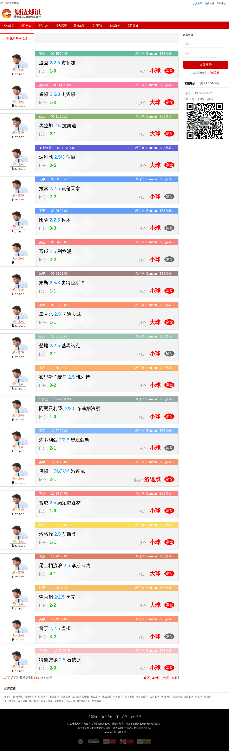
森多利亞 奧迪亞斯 (64, 439)
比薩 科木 (55, 219)
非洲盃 (43, 399)
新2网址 (26, 25)
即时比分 (43, 25)
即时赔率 (61, 25)
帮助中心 (221, 3)
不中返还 (121, 716)
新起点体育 (142, 696)
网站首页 (8, 25)
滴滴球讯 (165, 696)
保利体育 (118, 696)
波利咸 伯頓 (57, 157)
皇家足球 (70, 701)
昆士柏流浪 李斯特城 (64, 565)
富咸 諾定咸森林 (60, 502)
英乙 (42, 367)
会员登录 (197, 3)
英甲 (42, 305)
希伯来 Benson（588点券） (154, 53)
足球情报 (97, 25)
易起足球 (65, 696)
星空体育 (96, 701)
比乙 (42, 525)
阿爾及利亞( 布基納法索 (69, 408)
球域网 (207, 696)
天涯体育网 (30, 696)
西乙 (42, 116)
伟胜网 (198, 696)
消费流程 (93, 716)
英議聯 (43, 650)
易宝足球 (95, 696)
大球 (155, 102)
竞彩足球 (79, 25)
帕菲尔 (7, 696)
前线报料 (114, 25)
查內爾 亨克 (57, 597)
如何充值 (107, 716)
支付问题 (135, 716)
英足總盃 (45, 148)
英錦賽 (43, 85)
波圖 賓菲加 (57, 62)
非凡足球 (54, 696)
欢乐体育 (43, 696)
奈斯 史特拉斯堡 (62, 282)
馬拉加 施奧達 (57, 125)
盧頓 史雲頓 (57, 94)
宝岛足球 (154, 696)
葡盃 (42, 53)
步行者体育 (10, 701)
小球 (155, 71)
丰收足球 (34, 701)
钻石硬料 (129, 696)
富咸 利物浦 (55, 251)
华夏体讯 (59, 701)
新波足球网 (46, 701)
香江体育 (22, 701)
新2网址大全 (83, 701)
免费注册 (209, 3)
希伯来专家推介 (17, 38)
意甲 (42, 179)
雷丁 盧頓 (55, 628)
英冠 (42, 556)
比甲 (42, 587)
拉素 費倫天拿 (59, 188)
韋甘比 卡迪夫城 (60, 314)
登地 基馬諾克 (59, 345)
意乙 (42, 430)
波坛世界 (106, 696)
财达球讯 (177, 696)
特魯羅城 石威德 (60, 659)
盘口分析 (132, 25)
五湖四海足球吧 (80, 696)
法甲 (42, 273)
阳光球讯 (18, 696)
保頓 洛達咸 (62, 471)
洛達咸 (152, 479)
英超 (42, 242)
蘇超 (42, 336)
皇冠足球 (188, 696)
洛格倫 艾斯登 (57, 534)
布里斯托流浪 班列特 (64, 377)
